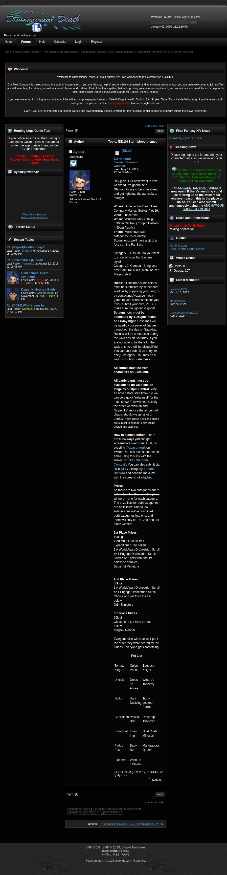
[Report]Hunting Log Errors (34, 156)
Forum (26, 41)
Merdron (27, 250)
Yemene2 (28, 263)
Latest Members (187, 280)
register (195, 16)
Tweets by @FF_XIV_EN (185, 138)
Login (78, 41)
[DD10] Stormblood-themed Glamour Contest (126, 158)
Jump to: (93, 823)
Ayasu (78, 152)
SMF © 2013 (111, 847)
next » (161, 125)
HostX (125, 850)
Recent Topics (24, 240)
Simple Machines (133, 847)
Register (96, 41)
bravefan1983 (178, 289)
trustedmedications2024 (184, 312)
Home (9, 41)
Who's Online (185, 258)
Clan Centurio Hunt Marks (187, 249)
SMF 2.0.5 (92, 847)
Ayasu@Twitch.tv (26, 172)
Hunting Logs (179, 245)
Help (42, 41)
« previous (150, 125)
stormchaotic (177, 300)
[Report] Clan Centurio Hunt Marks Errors (34, 161)
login (184, 16)
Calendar (60, 41)
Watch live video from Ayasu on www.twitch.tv (34, 216)
